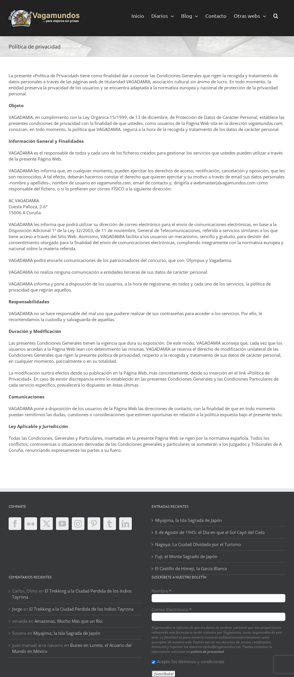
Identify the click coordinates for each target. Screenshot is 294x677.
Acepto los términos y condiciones (188, 661)
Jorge (17, 609)
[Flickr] (30, 523)
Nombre (161, 591)
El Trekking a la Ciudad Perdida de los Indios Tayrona (81, 609)
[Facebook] (15, 523)
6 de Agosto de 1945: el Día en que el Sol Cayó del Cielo (210, 532)
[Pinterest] (94, 523)
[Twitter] (46, 523)
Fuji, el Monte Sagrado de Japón (186, 556)
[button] (275, 15)
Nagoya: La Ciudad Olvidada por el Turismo (198, 544)
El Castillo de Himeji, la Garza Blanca (191, 568)
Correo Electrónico (172, 609)
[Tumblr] (109, 523)
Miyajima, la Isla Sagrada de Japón (188, 520)
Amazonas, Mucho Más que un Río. (68, 621)
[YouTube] (62, 523)
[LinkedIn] (125, 523)
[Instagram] (78, 523)
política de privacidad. (208, 651)
